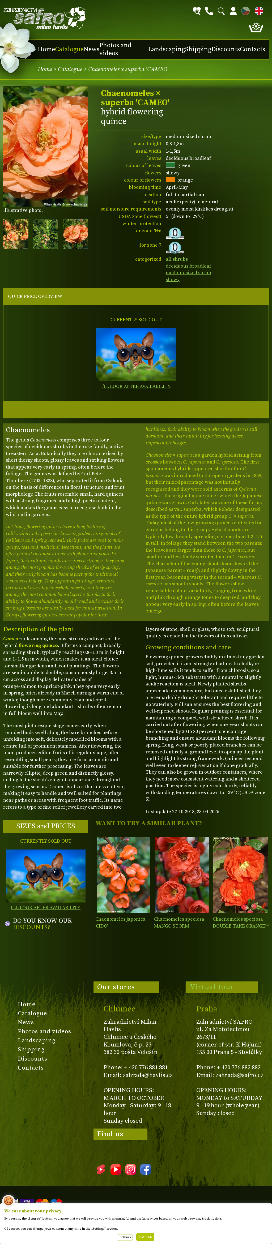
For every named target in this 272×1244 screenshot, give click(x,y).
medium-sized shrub (188, 273)
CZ (244, 10)
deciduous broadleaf (188, 266)
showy (173, 280)
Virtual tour (212, 987)
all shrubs (177, 259)
